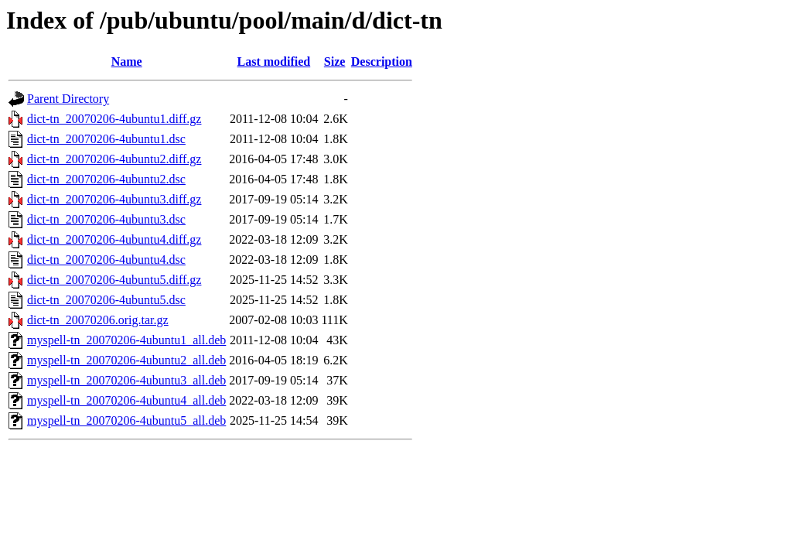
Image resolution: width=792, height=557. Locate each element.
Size (335, 61)
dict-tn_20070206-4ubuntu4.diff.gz (114, 239)
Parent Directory (68, 98)
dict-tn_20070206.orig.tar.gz (98, 319)
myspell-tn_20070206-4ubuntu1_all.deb (126, 340)
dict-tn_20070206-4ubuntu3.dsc (106, 219)
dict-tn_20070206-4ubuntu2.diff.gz (114, 159)
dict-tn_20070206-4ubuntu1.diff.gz (114, 118)
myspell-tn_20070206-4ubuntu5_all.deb (126, 420)
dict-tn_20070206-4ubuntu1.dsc (106, 138)
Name (126, 61)
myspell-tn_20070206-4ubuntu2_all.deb (126, 360)
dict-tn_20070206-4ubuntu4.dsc (106, 259)
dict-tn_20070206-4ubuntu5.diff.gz (114, 279)
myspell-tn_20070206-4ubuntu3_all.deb (126, 380)
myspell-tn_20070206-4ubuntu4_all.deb (126, 400)
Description (381, 61)
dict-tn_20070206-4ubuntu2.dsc (106, 179)
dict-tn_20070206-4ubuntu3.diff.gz (114, 199)
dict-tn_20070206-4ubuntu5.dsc (106, 299)
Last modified (274, 61)
